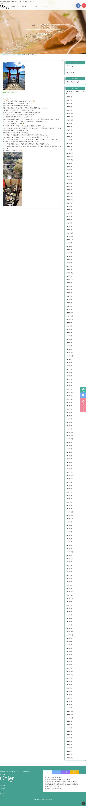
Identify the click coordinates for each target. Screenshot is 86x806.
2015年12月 (70, 472)
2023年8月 (69, 206)
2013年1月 (69, 588)
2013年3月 (69, 582)
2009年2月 (69, 744)
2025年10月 (70, 120)
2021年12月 (70, 273)
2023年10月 (70, 200)
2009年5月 (69, 734)
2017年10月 (70, 439)
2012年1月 (69, 628)
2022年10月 (70, 239)
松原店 (83, 391)
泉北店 (83, 397)
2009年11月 (70, 714)
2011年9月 (69, 641)
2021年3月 (69, 303)
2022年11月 (70, 236)
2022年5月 (69, 256)
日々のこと (70, 66)
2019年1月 (69, 389)
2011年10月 (70, 638)
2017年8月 (69, 445)
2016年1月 (69, 469)
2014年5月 (69, 535)
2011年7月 (69, 648)
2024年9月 (69, 163)
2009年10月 (70, 718)
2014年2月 (69, 545)
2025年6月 (69, 133)
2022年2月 (69, 266)
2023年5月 (69, 216)
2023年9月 (69, 203)
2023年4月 (69, 219)
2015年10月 (70, 479)
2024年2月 (69, 186)
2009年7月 (69, 728)
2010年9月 (69, 681)
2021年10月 (70, 279)
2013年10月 (70, 558)
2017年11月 (70, 435)
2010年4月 (69, 698)
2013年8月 (69, 565)
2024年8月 (69, 166)
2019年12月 (70, 352)
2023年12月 (70, 193)
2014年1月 (69, 548)
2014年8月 (69, 525)
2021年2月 (69, 306)
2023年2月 (69, 226)
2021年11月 (70, 276)
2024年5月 (69, 176)
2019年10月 (70, 359)
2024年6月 (69, 173)
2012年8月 (69, 605)
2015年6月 (69, 492)
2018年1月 (69, 429)
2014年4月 (69, 538)
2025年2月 (69, 146)
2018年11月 (70, 396)
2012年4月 (69, 618)
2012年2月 (69, 625)
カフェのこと (70, 72)
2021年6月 (69, 293)
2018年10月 (70, 399)
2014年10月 (70, 518)
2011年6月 (69, 651)
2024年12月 (70, 153)
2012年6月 (69, 611)
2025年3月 (69, 143)
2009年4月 (69, 738)
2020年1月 (69, 349)
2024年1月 (69, 190)
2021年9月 (69, 283)
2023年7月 (69, 209)
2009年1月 (69, 748)
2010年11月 (70, 675)
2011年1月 (69, 668)
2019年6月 (69, 372)
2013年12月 (70, 552)
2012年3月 (69, 621)
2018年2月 (69, 425)
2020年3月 (69, 342)
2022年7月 (69, 249)
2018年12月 (70, 392)
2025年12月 (70, 113)
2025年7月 (69, 130)
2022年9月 (69, 243)
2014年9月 (69, 522)
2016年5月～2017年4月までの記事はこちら (75, 92)
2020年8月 (69, 326)
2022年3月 (69, 263)
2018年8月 (69, 405)
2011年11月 (70, 635)
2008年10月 (70, 758)
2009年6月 (69, 731)
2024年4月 (69, 180)
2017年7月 (69, 449)
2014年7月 (69, 528)
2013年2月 (69, 585)
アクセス (34, 6)
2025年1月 (69, 150)
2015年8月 (69, 485)
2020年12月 (70, 312)
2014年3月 (69, 542)
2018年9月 (69, 402)
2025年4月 (69, 140)
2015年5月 (69, 495)
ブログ (46, 6)
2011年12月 (70, 631)
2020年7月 (69, 329)
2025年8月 (69, 126)
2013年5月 (69, 575)
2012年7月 (69, 608)
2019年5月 (69, 376)
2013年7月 (69, 568)
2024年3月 (69, 183)
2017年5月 (69, 455)
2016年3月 (69, 462)
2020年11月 (70, 316)
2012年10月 (70, 598)
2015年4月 (69, 499)
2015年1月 (69, 508)
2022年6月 (69, 253)
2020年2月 (69, 346)
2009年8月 (69, 724)
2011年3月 (69, 661)
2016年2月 (69, 465)
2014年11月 (70, 515)
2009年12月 (70, 711)
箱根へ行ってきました (73, 82)
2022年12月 (70, 233)
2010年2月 (69, 704)
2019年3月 (69, 382)
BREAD (83, 405)
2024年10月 (70, 160)
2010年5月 (69, 695)
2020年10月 (70, 319)
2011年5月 (69, 655)
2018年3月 (69, 422)
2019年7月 (69, 369)
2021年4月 (69, 299)
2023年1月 (69, 229)
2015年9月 (69, 482)
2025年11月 (70, 116)
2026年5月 (69, 97)
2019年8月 (69, 366)
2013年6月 (69, 572)
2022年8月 (69, 246)
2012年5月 (69, 615)
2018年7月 (69, 409)
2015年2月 (69, 505)
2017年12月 (70, 432)
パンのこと (70, 69)
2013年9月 (69, 562)
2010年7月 (69, 688)
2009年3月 (69, 741)
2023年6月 (69, 213)
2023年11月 (70, 196)
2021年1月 (69, 309)
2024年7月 (69, 170)
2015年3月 (69, 502)
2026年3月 (69, 103)
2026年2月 (69, 106)
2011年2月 (69, 665)
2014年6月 (69, 532)
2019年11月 (70, 356)
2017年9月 (69, 442)
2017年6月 (69, 452)
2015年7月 (69, 489)
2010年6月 (69, 691)
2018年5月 (69, 415)
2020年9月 (69, 322)
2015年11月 (70, 475)
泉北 (74, 772)
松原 (65, 772)
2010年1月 (69, 708)
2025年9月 (69, 123)
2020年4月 (69, 339)
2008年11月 (70, 754)
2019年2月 (69, 386)
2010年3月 (69, 701)
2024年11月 (70, 156)
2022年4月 (69, 259)
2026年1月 (69, 110)
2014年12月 (70, 512)
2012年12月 (70, 592)
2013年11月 (70, 555)
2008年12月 (70, 751)
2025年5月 (69, 136)
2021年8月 (69, 286)
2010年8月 (69, 684)
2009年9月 (69, 721)
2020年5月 (69, 336)
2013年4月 (69, 578)
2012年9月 (69, 601)
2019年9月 (69, 362)
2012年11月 (70, 595)
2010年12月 (70, 671)
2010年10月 (70, 678)
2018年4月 (69, 419)
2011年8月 (69, 645)
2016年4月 (69, 459)
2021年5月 (69, 296)
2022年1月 (69, 269)
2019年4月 (69, 379)
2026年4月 (69, 100)
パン (2, 791)
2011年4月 (69, 658)
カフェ (56, 772)
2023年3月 (69, 223)
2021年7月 (69, 289)
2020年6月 (69, 332)
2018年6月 (69, 412)
